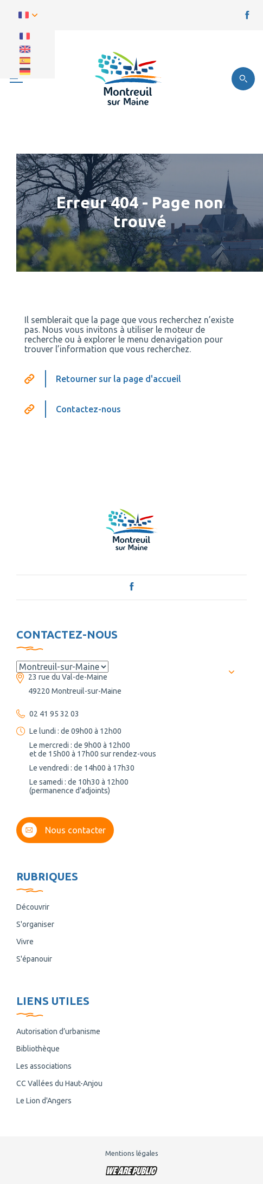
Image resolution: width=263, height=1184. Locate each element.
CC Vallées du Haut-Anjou (59, 1083)
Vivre (25, 941)
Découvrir (32, 907)
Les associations (44, 1066)
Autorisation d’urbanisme (58, 1031)
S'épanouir (34, 959)
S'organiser (35, 924)
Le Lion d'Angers (44, 1100)
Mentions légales (131, 1153)
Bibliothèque (38, 1048)
